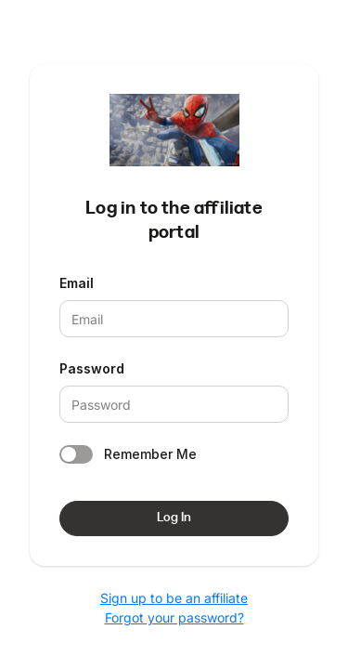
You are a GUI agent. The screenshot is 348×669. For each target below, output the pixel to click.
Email (76, 283)
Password (91, 368)
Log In (174, 517)
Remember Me (150, 454)
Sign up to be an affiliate (174, 598)
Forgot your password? (174, 617)
